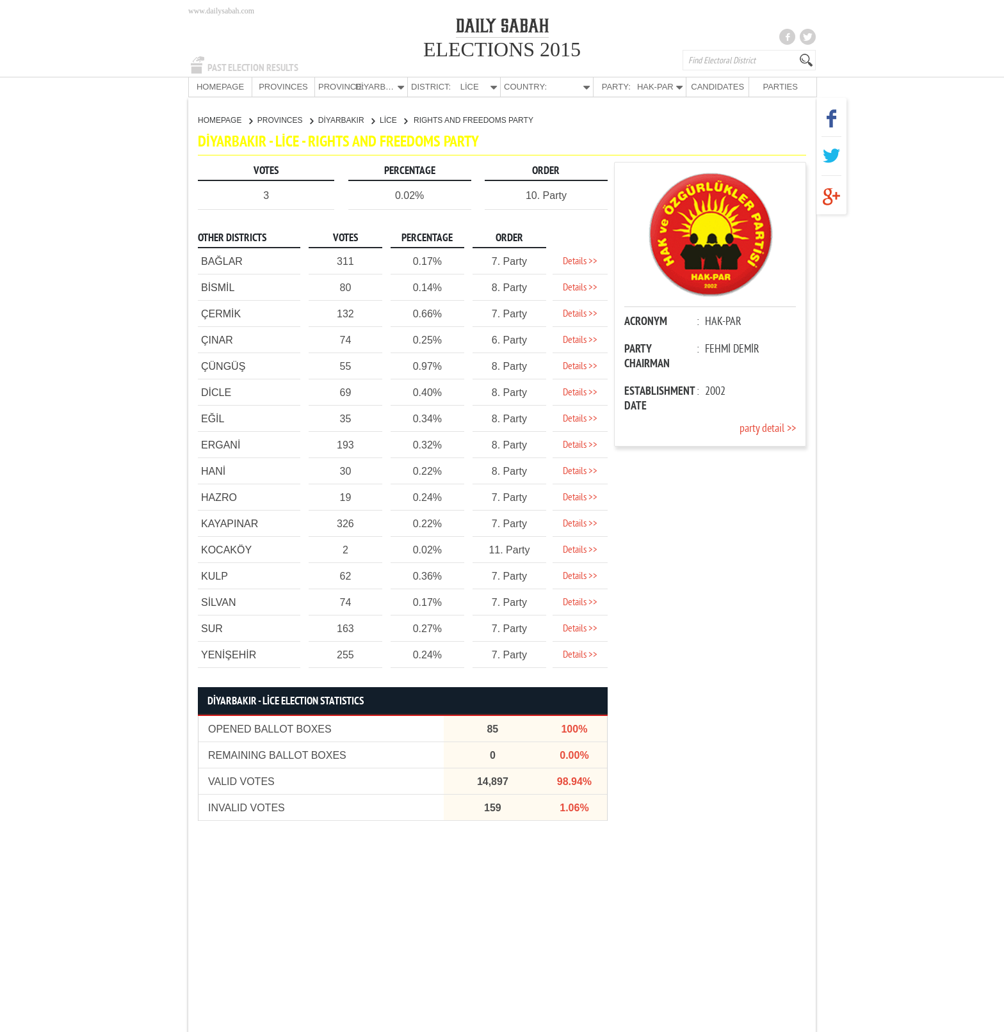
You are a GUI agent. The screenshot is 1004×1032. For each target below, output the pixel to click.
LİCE (393, 119)
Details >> (580, 261)
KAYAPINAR (229, 523)
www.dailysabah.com (221, 10)
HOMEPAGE (220, 86)
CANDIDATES (717, 86)
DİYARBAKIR (346, 119)
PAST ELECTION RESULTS (252, 68)
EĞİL (212, 418)
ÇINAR (217, 339)
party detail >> (768, 428)
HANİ (213, 470)
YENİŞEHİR (228, 654)
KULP (214, 575)
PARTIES (780, 86)
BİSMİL (217, 287)
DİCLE (216, 391)
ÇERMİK (221, 313)
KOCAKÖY (226, 549)
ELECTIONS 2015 (502, 49)
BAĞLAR (222, 260)
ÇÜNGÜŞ (223, 365)
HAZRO (219, 496)
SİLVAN (218, 601)
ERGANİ (220, 444)
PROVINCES (283, 86)
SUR (212, 628)
